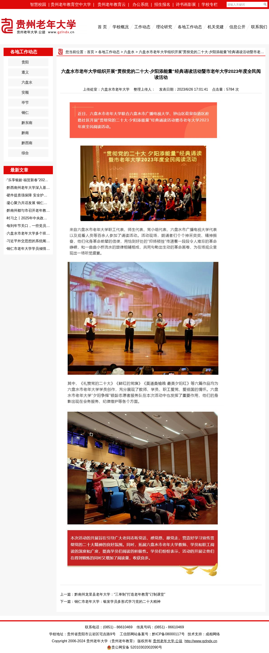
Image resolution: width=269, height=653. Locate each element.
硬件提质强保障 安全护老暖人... (32, 195)
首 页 (102, 27)
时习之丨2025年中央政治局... (30, 218)
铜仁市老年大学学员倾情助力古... (33, 248)
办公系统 (140, 4)
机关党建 (216, 27)
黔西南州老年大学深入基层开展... (33, 187)
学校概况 (121, 27)
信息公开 (237, 27)
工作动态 (142, 27)
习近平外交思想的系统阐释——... (33, 241)
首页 (90, 52)
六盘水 (129, 52)
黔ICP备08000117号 (168, 634)
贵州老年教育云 (112, 4)
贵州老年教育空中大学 (71, 4)
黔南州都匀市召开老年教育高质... (33, 210)
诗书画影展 (186, 4)
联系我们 (259, 27)
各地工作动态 (190, 27)
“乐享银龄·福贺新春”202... (27, 180)
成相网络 (213, 634)
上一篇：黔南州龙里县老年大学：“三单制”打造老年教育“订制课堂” (112, 594)
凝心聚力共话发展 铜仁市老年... (32, 203)
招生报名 (162, 4)
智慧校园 (38, 4)
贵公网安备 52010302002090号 (136, 647)
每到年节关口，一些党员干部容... (33, 226)
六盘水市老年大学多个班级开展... (33, 233)
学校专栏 (210, 4)
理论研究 (164, 27)
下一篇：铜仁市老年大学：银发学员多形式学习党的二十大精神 (110, 601)
